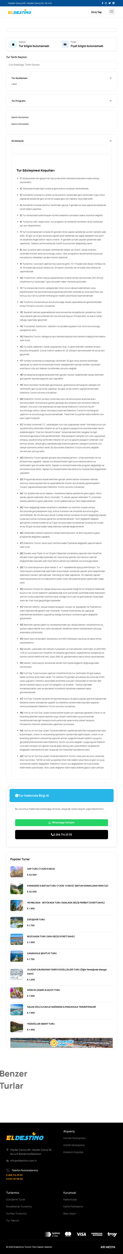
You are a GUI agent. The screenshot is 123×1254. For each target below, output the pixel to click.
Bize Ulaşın (69, 1213)
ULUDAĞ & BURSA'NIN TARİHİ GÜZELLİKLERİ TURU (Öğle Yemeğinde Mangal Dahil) (67, 971)
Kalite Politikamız (73, 1206)
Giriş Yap (96, 12)
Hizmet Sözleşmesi (74, 1138)
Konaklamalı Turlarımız (19, 1206)
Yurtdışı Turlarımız (16, 1213)
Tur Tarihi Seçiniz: (17, 57)
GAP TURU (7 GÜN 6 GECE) (41, 868)
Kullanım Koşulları (73, 1152)
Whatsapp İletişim (61, 822)
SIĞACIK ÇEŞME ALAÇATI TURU (43, 989)
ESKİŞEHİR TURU (36, 919)
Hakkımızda (70, 1199)
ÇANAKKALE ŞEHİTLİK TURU (42, 953)
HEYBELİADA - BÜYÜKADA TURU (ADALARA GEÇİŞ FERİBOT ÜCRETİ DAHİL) (66, 902)
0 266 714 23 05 (61, 834)
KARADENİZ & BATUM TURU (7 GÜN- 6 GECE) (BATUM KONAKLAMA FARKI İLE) (68, 885)
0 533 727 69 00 (14, 1178)
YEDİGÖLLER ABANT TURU (41, 1023)
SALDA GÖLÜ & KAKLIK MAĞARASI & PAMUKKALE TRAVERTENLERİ (61, 1006)
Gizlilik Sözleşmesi (74, 1145)
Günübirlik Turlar (15, 1199)
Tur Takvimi (12, 1220)
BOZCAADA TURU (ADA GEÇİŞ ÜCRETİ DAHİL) (51, 936)
